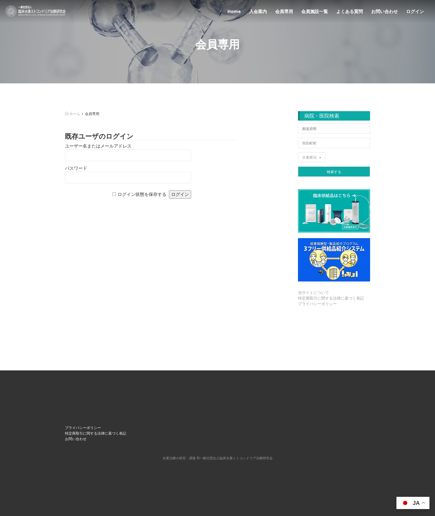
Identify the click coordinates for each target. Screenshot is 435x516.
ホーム (72, 113)
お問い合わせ (384, 11)
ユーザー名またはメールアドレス (98, 146)
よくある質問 (349, 11)
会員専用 (284, 11)
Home (234, 11)
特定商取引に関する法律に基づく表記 (331, 298)
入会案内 (258, 11)
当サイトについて (313, 292)
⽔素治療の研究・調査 (179, 458)
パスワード (76, 168)
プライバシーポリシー (317, 303)
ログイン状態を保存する (142, 194)
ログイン (415, 11)
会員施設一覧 (314, 11)
